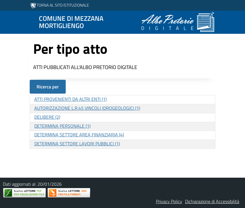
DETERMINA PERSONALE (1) (62, 125)
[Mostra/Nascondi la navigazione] (6, 21)
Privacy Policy (169, 201)
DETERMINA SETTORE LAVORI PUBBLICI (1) (77, 143)
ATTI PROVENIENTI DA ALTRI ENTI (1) (70, 99)
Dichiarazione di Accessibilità (212, 201)
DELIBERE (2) (47, 117)
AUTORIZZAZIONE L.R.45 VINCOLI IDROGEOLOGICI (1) (87, 108)
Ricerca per (48, 86)
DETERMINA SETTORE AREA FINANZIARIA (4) (79, 134)
